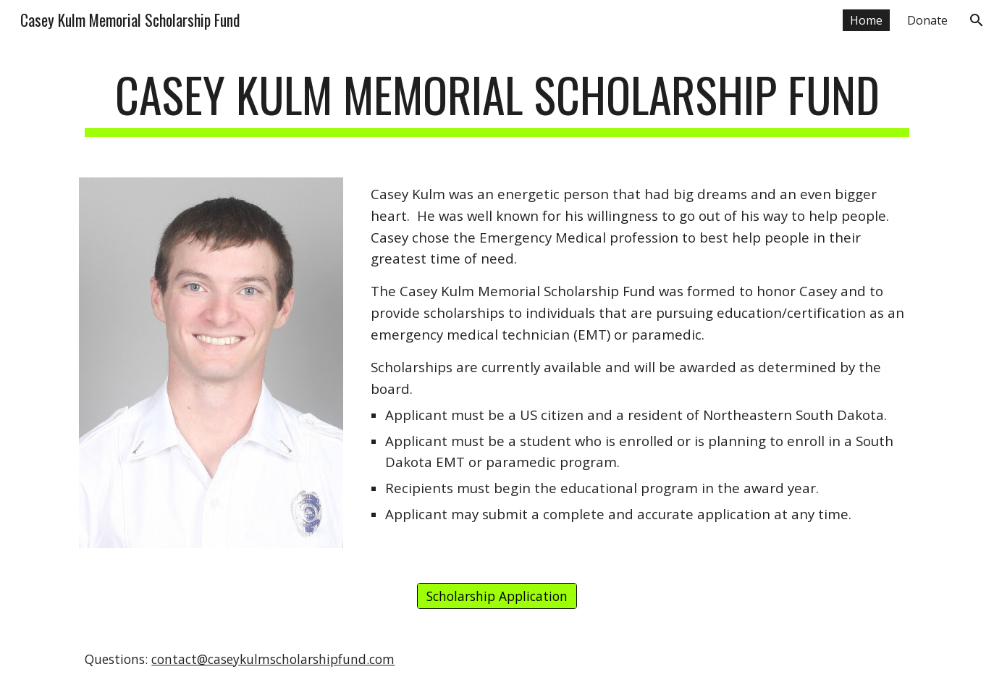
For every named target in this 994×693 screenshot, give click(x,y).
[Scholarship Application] (497, 596)
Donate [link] (927, 20)
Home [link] (866, 20)
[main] (496, 102)
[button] (976, 20)
